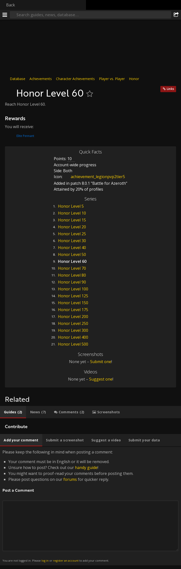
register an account (66, 560)
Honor (134, 78)
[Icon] (9, 90)
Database (17, 78)
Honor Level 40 (72, 247)
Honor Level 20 (72, 227)
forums (70, 479)
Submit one (100, 361)
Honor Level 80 (72, 275)
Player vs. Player (112, 78)
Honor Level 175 (73, 309)
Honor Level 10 (72, 213)
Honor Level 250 (73, 323)
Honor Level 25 (72, 233)
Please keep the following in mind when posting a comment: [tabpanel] (90, 506)
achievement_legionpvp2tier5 (94, 176)
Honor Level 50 (72, 254)
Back (10, 5)
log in (45, 560)
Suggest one (100, 379)
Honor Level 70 (72, 268)
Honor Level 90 (72, 282)
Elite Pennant (25, 136)
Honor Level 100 (73, 289)
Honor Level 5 (71, 206)
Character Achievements (75, 78)
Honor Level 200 (73, 316)
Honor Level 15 (72, 220)
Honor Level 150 (73, 302)
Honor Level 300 (73, 330)
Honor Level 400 (73, 337)
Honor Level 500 (73, 344)
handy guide (86, 467)
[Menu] (5, 15)
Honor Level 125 (73, 296)
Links (170, 89)
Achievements (40, 78)
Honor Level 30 (72, 240)
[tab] (13, 412)
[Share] (176, 15)
